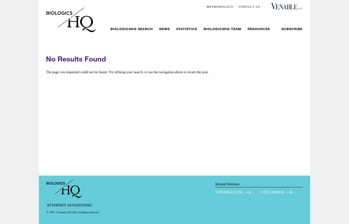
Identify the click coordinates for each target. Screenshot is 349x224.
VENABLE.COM (229, 192)
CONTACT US (249, 7)
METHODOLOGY (220, 7)
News (164, 29)
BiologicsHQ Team (222, 29)
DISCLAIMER (272, 192)
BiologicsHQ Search (131, 29)
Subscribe (292, 29)
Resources (259, 29)
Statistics (186, 29)
